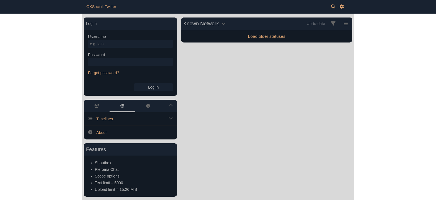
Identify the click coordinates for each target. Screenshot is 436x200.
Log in (153, 87)
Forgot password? (103, 73)
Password (96, 54)
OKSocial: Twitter (101, 6)
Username (97, 36)
